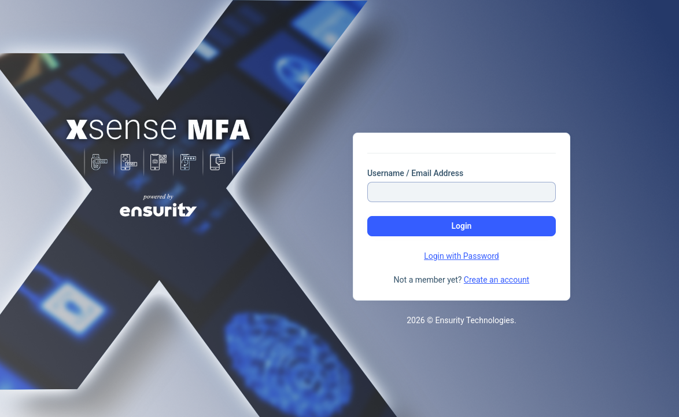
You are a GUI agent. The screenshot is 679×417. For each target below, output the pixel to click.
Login (461, 226)
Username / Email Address (415, 173)
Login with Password (461, 256)
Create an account (496, 279)
